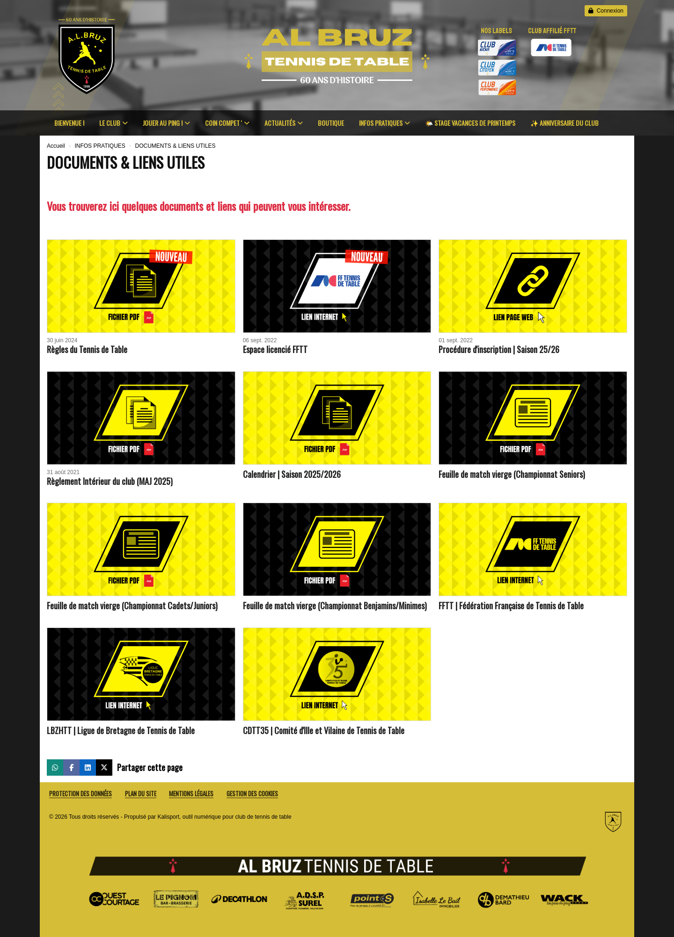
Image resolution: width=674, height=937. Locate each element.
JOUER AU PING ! (166, 123)
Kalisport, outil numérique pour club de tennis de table (224, 817)
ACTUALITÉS (283, 123)
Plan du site (140, 793)
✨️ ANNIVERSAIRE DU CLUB (564, 123)
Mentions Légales (191, 793)
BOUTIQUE (331, 123)
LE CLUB (113, 123)
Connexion (605, 10)
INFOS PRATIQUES (384, 123)
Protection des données (80, 793)
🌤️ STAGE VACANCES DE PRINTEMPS (470, 123)
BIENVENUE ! (69, 123)
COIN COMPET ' (227, 123)
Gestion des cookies (252, 793)
